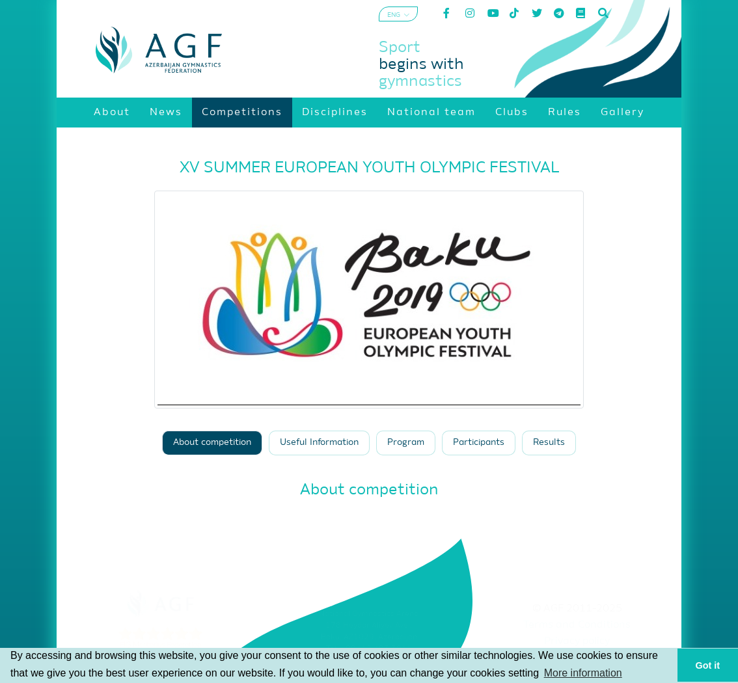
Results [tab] (549, 442)
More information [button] (583, 672)
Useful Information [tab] (319, 442)
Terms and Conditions (577, 625)
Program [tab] (405, 442)
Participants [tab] (478, 442)
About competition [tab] (212, 442)
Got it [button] (708, 665)
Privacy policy (577, 641)
